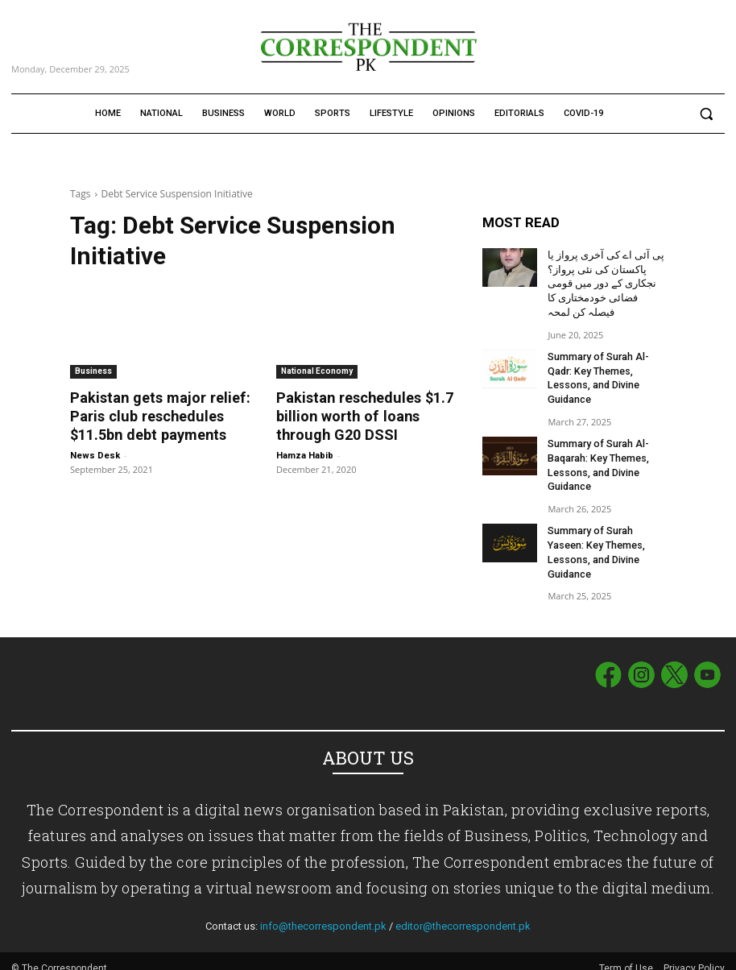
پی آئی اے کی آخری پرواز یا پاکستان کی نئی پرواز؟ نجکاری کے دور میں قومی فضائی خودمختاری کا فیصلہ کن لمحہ (603, 281)
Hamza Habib (304, 454)
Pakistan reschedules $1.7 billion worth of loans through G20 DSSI (360, 415)
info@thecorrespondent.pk (323, 912)
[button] (706, 114)
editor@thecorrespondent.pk (463, 912)
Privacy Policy (694, 954)
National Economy (317, 371)
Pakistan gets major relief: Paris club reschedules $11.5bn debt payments (153, 415)
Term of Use (627, 954)
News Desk (95, 454)
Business (93, 371)
